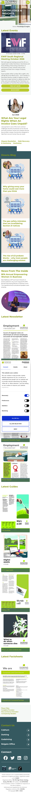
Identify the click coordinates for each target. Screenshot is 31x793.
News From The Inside (14, 271)
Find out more (15, 86)
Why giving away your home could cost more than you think (13, 188)
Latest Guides (9, 486)
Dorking (5, 735)
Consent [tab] (5, 367)
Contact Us (7, 725)
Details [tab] (15, 367)
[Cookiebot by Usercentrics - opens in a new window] (22, 362)
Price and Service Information (9, 712)
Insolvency (17, 143)
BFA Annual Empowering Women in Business (14, 275)
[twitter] (12, 757)
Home (14, 26)
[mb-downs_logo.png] (8, 2)
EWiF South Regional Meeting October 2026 (12, 57)
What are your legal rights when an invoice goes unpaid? (14, 121)
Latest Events (9, 30)
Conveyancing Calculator (8, 713)
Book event (15, 90)
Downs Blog (8, 155)
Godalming (6, 739)
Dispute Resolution (8, 141)
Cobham (5, 730)
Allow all (15, 418)
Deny (15, 429)
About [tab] (25, 367)
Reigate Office (8, 744)
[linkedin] (19, 757)
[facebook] (6, 757)
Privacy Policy (5, 708)
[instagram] (26, 757)
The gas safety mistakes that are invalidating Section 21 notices (14, 223)
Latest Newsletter (12, 316)
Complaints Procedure (7, 710)
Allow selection (15, 423)
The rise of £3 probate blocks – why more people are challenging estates (15, 258)
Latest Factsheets (12, 656)
